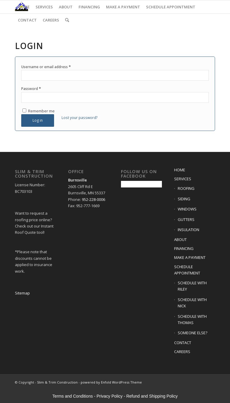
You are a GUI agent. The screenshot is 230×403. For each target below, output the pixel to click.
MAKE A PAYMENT (190, 257)
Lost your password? (80, 117)
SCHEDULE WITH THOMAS (192, 319)
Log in (38, 120)
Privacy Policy (109, 396)
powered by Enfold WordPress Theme (111, 382)
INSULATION (188, 229)
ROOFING (186, 188)
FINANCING (184, 248)
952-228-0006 (93, 199)
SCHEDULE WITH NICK (192, 303)
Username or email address (46, 66)
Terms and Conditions (72, 396)
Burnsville (77, 180)
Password (31, 88)
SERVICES (182, 178)
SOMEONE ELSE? (192, 332)
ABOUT (180, 239)
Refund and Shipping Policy (152, 396)
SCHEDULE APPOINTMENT (187, 270)
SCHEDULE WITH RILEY (192, 286)
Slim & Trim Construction (57, 382)
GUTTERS (186, 219)
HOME (179, 170)
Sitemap (22, 293)
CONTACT (182, 342)
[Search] (67, 20)
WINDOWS (187, 209)
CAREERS (182, 351)
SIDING (184, 199)
